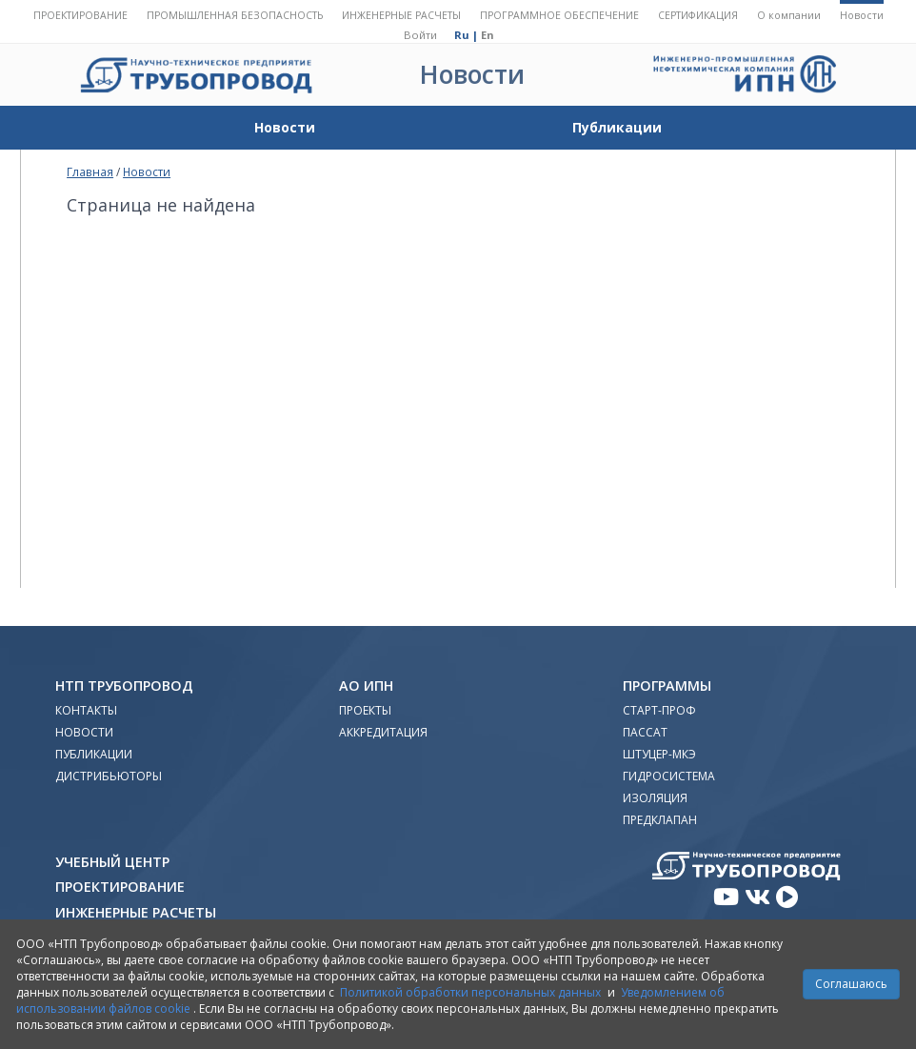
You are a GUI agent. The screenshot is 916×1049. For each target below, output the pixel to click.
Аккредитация (383, 732)
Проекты (365, 710)
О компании (789, 15)
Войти (420, 35)
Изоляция (655, 798)
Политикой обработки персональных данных (470, 992)
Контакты (86, 710)
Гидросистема (669, 776)
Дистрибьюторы (108, 776)
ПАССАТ (645, 732)
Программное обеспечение (559, 15)
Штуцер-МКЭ (659, 754)
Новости (862, 15)
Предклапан (660, 820)
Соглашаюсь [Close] (851, 984)
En (487, 35)
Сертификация (698, 15)
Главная (90, 171)
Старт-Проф (659, 710)
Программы (667, 685)
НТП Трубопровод (124, 685)
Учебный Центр (112, 862)
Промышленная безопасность (235, 15)
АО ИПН (366, 685)
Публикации (617, 127)
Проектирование (80, 15)
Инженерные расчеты (401, 15)
